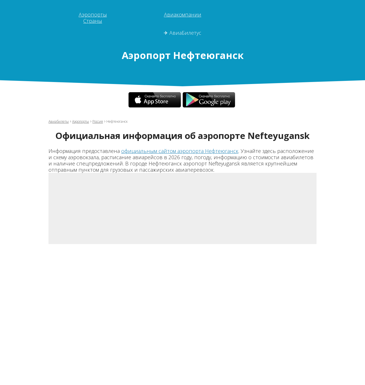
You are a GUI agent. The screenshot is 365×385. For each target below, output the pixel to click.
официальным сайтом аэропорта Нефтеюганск (179, 151)
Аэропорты (93, 14)
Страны (92, 20)
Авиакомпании (182, 14)
